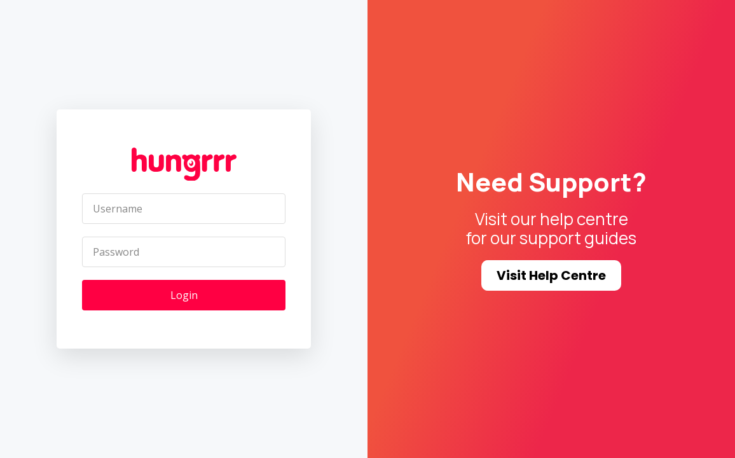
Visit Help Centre (551, 275)
